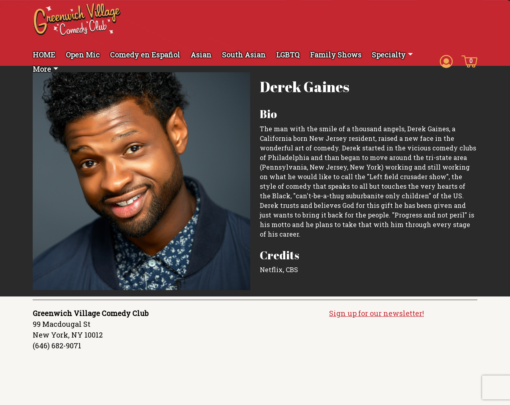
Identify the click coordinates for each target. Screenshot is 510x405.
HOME (44, 54)
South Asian (244, 54)
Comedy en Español (145, 54)
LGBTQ (288, 54)
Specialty (389, 54)
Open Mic (83, 54)
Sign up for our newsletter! (376, 313)
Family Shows (335, 54)
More (42, 69)
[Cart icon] (469, 60)
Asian (201, 54)
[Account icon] (446, 60)
